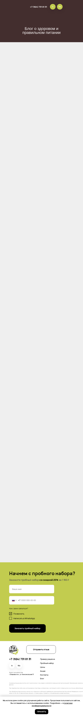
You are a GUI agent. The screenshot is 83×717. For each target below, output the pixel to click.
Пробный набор (47, 663)
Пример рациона (47, 659)
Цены (42, 667)
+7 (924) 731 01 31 (38, 6)
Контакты (44, 675)
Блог (42, 678)
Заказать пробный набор (27, 628)
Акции (42, 671)
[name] (31, 589)
